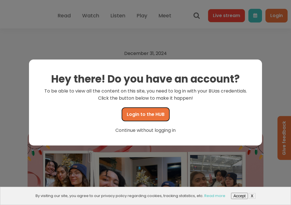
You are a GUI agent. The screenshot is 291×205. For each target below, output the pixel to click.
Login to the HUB (146, 114)
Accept (239, 196)
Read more (214, 195)
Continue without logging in (145, 130)
